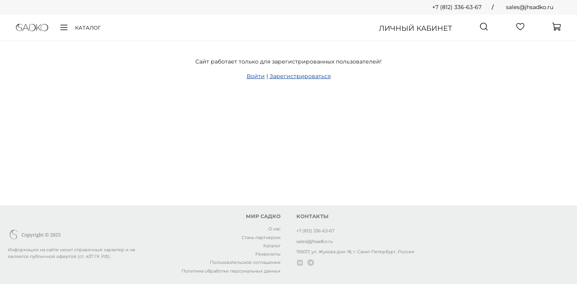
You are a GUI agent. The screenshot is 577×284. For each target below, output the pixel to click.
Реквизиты (268, 254)
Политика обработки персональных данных (231, 271)
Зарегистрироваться (300, 76)
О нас (274, 229)
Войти (256, 76)
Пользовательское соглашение (245, 262)
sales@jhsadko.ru (529, 7)
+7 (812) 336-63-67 (456, 7)
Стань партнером (261, 237)
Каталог (80, 27)
